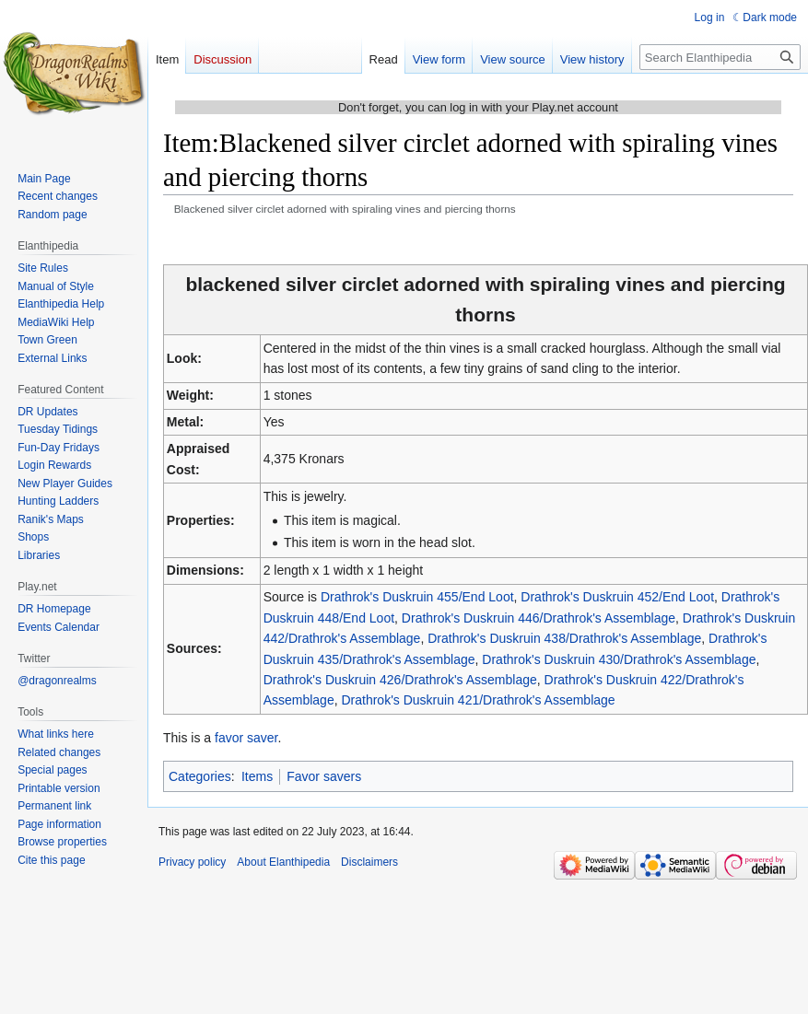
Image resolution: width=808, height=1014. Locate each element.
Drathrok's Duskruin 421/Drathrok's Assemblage (478, 700)
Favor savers (324, 776)
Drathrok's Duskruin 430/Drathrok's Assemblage (618, 659)
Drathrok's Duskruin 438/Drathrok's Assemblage (564, 638)
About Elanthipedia (283, 862)
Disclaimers (369, 862)
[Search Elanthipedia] (720, 57)
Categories (200, 776)
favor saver (246, 737)
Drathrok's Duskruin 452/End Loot (617, 596)
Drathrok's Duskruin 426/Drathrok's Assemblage (400, 679)
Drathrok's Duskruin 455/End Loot (417, 596)
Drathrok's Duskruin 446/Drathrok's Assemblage (538, 618)
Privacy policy (192, 862)
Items (257, 776)
